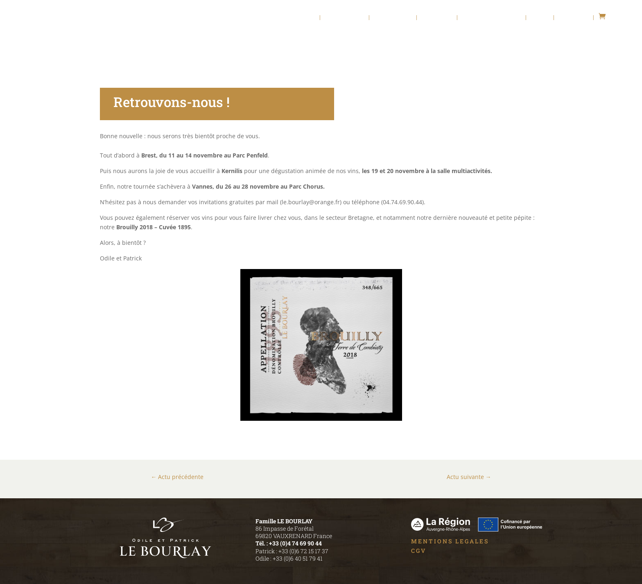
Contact (574, 17)
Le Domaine (345, 17)
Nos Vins (437, 17)
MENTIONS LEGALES (450, 541)
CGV (418, 550)
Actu (540, 17)
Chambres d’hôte (491, 17)
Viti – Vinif (393, 17)
